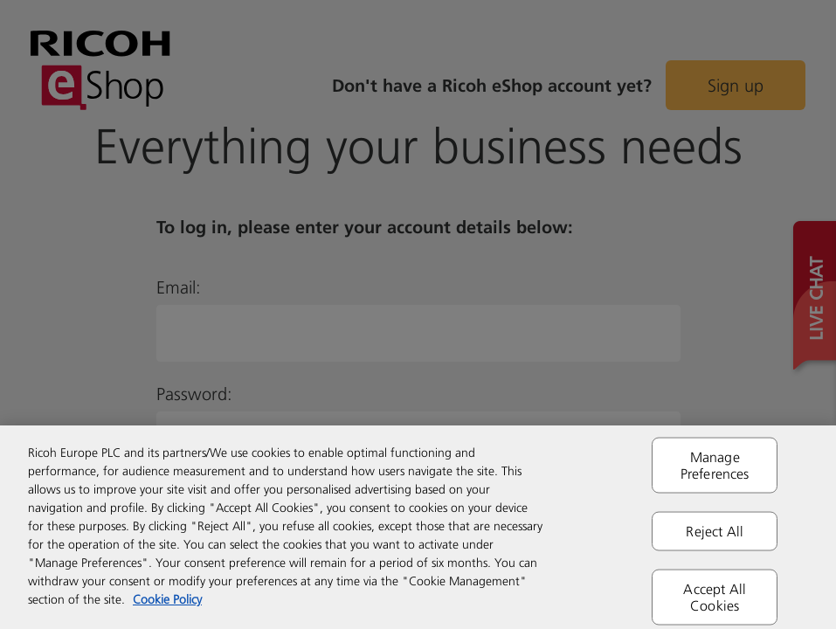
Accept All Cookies (714, 597)
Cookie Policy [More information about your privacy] (167, 598)
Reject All (714, 530)
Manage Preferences (715, 464)
